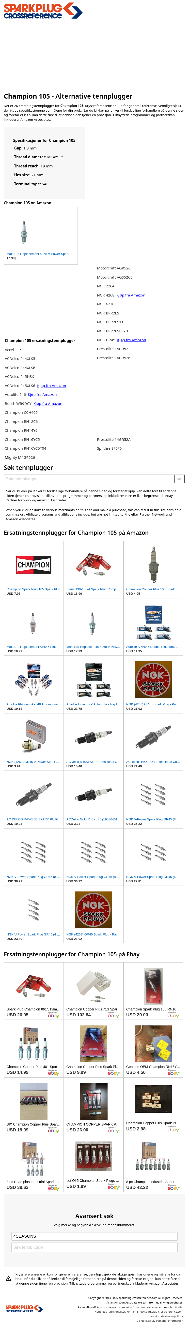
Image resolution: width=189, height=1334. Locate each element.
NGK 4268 (105, 295)
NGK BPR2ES (108, 313)
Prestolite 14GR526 (113, 357)
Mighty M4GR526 (20, 457)
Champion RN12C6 (21, 421)
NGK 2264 (105, 285)
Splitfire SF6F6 (109, 448)
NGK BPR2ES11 (110, 321)
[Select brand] (94, 1236)
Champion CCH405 (21, 412)
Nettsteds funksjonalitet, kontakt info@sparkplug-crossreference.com (138, 1311)
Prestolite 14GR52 (112, 348)
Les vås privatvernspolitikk (166, 1316)
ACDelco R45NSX (19, 376)
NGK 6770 (105, 303)
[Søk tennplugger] (89, 479)
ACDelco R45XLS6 (20, 385)
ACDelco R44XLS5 (20, 358)
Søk (179, 479)
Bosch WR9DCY (18, 403)
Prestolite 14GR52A (113, 439)
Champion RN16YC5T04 (25, 448)
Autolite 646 (16, 394)
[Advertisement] (94, 54)
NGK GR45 (106, 339)
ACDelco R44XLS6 (20, 367)
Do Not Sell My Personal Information (160, 1320)
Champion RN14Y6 (21, 430)
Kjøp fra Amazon (51, 385)
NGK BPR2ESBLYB (112, 330)
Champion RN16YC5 (22, 439)
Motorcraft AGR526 (113, 268)
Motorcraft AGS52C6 (115, 277)
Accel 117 (13, 349)
